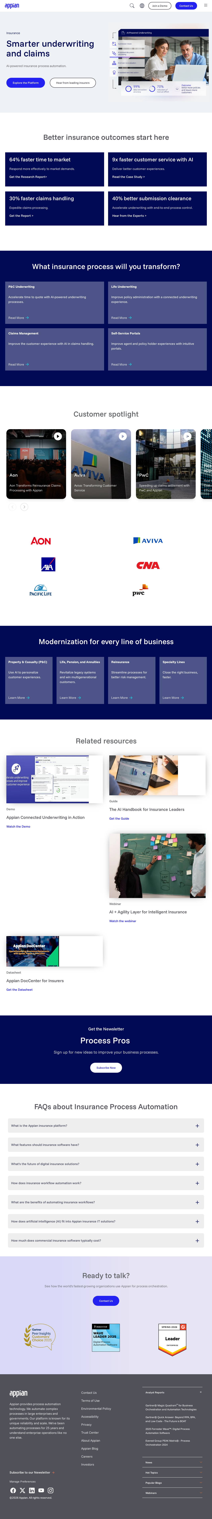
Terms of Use (90, 1401)
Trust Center (90, 1432)
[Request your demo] (106, 1068)
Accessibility (90, 1416)
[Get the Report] (21, 216)
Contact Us (89, 1393)
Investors (87, 1464)
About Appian (90, 1440)
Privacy (86, 1424)
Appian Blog (89, 1448)
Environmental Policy (96, 1409)
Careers (86, 1456)
